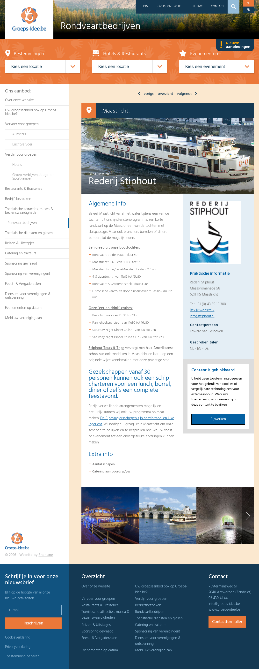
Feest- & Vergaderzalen (23, 284)
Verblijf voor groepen (21, 155)
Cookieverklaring (17, 637)
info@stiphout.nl (202, 316)
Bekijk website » (202, 310)
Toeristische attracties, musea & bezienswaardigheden (29, 211)
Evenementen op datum (23, 308)
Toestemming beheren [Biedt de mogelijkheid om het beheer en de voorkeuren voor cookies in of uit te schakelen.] (22, 656)
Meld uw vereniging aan (23, 318)
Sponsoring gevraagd (21, 263)
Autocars (19, 134)
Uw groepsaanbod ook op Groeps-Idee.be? (31, 112)
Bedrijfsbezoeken (18, 199)
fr (248, 9)
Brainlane (45, 555)
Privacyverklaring (17, 647)
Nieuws (198, 6)
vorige (145, 94)
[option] (110, 515)
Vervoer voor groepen (22, 124)
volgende (188, 94)
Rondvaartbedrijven (22, 223)
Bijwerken (218, 419)
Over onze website (171, 6)
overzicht (165, 94)
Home (146, 6)
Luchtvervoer (22, 144)
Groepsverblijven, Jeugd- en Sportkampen (33, 177)
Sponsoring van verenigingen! (27, 274)
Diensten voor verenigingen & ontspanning (27, 296)
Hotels (17, 165)
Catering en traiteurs (20, 253)
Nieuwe (235, 45)
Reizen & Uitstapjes (19, 243)
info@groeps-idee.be (224, 604)
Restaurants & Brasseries (23, 189)
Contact (217, 6)
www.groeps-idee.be (224, 610)
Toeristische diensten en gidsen (29, 233)
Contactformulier (227, 622)
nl (248, 3)
